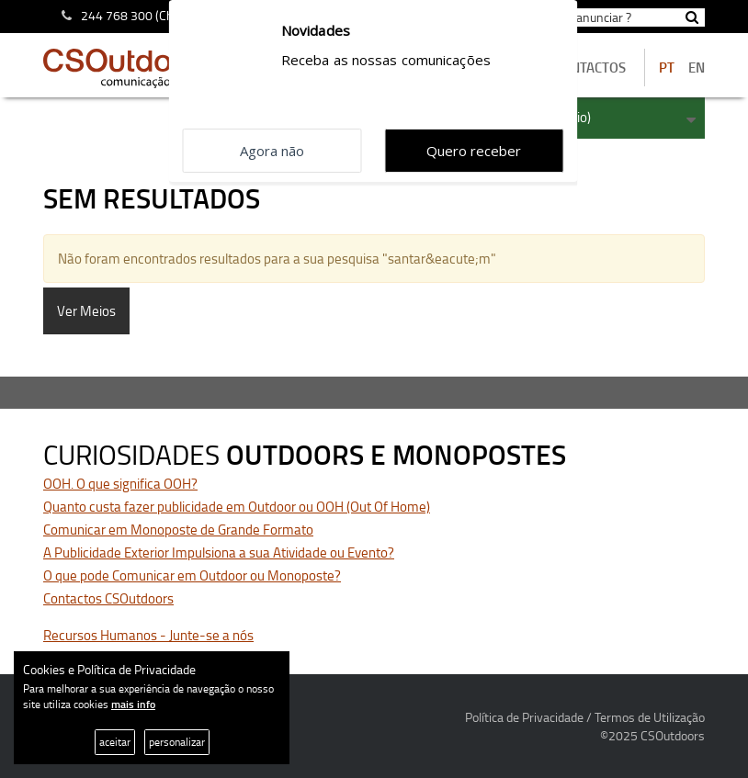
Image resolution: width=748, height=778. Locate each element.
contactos (590, 67)
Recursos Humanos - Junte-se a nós (148, 635)
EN (696, 67)
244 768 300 (117, 15)
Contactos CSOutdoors (108, 598)
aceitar (114, 742)
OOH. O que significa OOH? (120, 483)
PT (666, 67)
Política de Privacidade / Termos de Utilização (585, 717)
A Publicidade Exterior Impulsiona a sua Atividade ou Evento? (218, 552)
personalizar (177, 742)
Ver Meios (86, 311)
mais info (133, 704)
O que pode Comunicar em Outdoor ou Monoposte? (192, 575)
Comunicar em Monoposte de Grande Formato (178, 529)
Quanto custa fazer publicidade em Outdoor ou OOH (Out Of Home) (236, 506)
